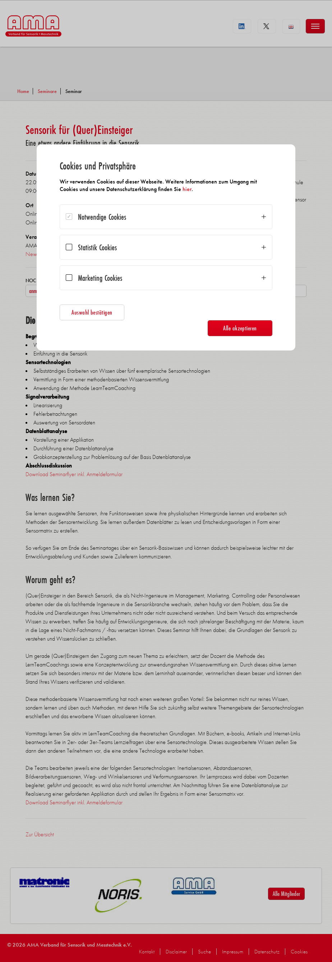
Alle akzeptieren (240, 328)
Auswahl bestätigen (92, 312)
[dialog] (166, 247)
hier (187, 189)
